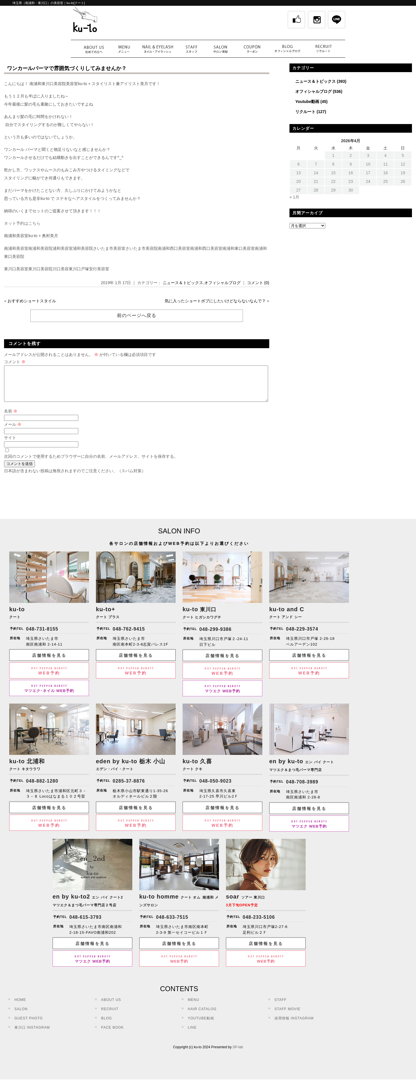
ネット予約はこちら (22, 223)
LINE (192, 1034)
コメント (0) (258, 282)
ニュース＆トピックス (183, 282)
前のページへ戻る (136, 315)
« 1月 (294, 197)
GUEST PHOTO (28, 1025)
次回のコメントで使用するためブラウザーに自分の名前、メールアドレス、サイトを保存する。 (91, 463)
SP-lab (238, 1054)
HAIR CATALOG (202, 1016)
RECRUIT (109, 1016)
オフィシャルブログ (222, 282)
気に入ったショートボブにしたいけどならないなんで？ (215, 301)
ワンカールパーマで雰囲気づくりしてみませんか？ (67, 68)
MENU (193, 1007)
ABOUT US (111, 1007)
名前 (10, 418)
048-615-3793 (85, 924)
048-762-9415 (129, 635)
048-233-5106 (259, 924)
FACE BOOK (112, 1034)
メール (12, 431)
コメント (14, 361)
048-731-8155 (42, 635)
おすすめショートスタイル (32, 301)
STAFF (280, 1007)
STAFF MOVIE (287, 1016)
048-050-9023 (215, 787)
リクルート (305, 111)
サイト (10, 444)
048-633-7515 (172, 924)
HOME (20, 1007)
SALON (21, 1016)
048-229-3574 (302, 635)
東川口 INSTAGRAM (32, 1034)
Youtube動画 (307, 101)
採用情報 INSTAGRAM (294, 1025)
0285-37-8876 (129, 787)
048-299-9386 (215, 636)
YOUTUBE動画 (201, 1025)
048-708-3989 (302, 788)
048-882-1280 (42, 787)
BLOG (106, 1025)
